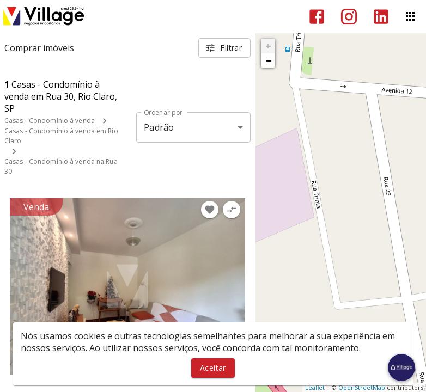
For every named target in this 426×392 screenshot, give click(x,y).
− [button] (268, 60)
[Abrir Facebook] (316, 16)
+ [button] (268, 45)
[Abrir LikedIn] (381, 16)
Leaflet (315, 387)
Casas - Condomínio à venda (49, 120)
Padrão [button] (159, 127)
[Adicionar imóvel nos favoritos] (209, 209)
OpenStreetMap (361, 387)
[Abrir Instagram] (348, 16)
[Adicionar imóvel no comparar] (231, 209)
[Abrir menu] (410, 16)
